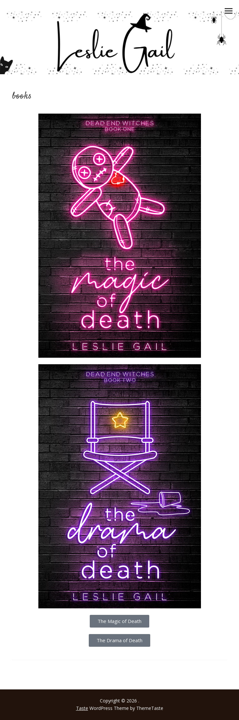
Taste (82, 708)
